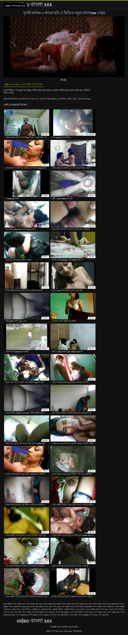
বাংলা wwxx (32, 615)
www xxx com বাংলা (39, 604)
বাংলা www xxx (113, 613)
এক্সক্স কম (6, 610)
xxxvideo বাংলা (91, 607)
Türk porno (77, 632)
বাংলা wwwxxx (21, 615)
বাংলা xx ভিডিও (63, 615)
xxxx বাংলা (102, 607)
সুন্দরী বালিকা (32, 13)
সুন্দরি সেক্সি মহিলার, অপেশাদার (53, 99)
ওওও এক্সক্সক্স (90, 610)
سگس (70, 632)
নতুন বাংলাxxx (84, 99)
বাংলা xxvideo (83, 615)
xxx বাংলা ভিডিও (77, 607)
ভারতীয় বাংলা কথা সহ (29, 99)
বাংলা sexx (88, 613)
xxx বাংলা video (63, 607)
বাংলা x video (43, 615)
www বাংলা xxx (104, 604)
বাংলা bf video (38, 613)
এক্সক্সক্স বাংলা (46, 610)
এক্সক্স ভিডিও (26, 610)
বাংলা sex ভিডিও (76, 613)
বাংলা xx (53, 615)
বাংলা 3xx (17, 613)
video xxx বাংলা (23, 604)
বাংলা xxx (93, 615)
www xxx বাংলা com (88, 604)
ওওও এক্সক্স (80, 610)
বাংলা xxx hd (103, 615)
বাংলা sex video (62, 613)
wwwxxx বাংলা (117, 604)
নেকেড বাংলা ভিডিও (116, 610)
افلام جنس (63, 632)
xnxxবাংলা (18, 607)
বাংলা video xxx (99, 613)
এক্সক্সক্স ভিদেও (69, 610)
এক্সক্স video (119, 607)
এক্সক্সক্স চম (36, 610)
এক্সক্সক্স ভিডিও (57, 610)
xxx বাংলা (52, 607)
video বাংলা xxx (52, 632)
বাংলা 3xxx (26, 613)
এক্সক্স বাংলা (15, 610)
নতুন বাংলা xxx (102, 610)
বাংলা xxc (73, 615)
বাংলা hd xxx (50, 613)
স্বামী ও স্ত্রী (72, 99)
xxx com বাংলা (28, 607)
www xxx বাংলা (73, 604)
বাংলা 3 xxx (8, 613)
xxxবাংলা (110, 607)
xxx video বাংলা (41, 607)
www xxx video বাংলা (57, 604)
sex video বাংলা (9, 604)
